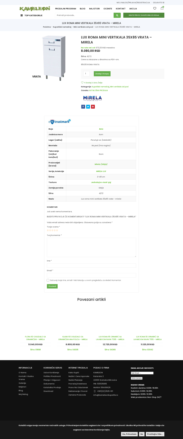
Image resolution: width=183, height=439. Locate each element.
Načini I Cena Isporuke (78, 376)
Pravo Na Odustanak (78, 387)
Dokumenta (49, 383)
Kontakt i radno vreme (26, 378)
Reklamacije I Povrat (77, 391)
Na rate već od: (88, 47)
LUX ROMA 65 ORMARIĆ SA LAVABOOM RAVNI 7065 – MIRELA (110, 338)
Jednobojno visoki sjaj (101, 182)
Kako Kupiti (73, 372)
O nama (22, 372)
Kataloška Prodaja (52, 387)
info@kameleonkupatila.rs (105, 395)
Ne (141, 434)
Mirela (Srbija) (101, 164)
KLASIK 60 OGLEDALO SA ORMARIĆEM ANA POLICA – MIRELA (72, 338)
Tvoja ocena (53, 227)
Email (50, 270)
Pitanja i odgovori (52, 380)
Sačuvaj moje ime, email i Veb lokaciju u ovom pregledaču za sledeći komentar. (85, 280)
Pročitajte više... (155, 434)
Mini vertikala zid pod (83, 27)
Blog (21, 390)
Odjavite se (158, 2)
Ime (49, 261)
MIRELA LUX (101, 171)
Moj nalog (23, 394)
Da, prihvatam (129, 434)
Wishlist (155, 8)
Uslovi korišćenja (51, 372)
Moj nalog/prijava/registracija (133, 2)
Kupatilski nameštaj (62, 27)
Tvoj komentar (54, 235)
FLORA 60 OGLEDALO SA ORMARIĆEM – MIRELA (35, 338)
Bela (101, 129)
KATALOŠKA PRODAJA (98, 90)
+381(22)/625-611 (105, 391)
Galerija (22, 383)
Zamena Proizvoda (77, 395)
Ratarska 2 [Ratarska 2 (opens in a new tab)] (98, 376)
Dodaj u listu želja (93, 82)
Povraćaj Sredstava (77, 383)
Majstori (22, 387)
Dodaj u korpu (102, 73)
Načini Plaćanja (75, 380)
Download (48, 391)
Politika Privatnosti (52, 376)
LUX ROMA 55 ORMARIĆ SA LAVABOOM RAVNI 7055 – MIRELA (148, 338)
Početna (47, 27)
